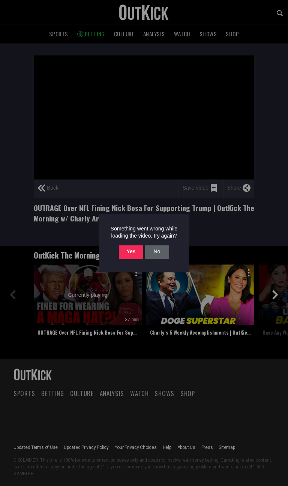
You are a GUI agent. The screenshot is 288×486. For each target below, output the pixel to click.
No (156, 252)
